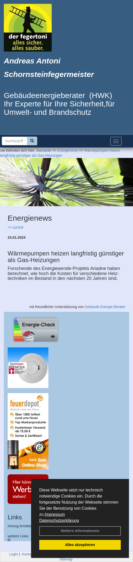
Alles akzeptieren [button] (80, 545)
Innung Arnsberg (21, 526)
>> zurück (15, 227)
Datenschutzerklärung (59, 520)
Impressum (55, 514)
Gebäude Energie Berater (105, 307)
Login (13, 554)
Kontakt (28, 554)
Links (15, 517)
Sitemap (65, 559)
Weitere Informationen (80, 531)
